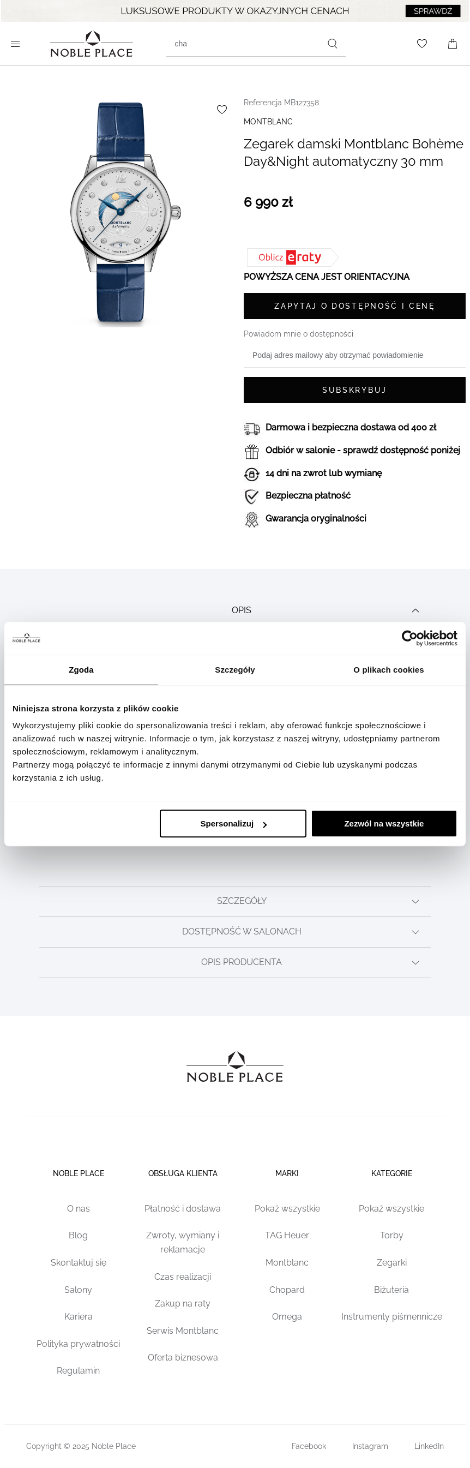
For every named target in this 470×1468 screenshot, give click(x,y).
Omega (287, 1316)
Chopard (287, 1290)
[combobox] (256, 44)
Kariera (78, 1316)
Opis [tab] (327, 610)
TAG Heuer (287, 1235)
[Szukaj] (333, 43)
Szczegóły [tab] (235, 669)
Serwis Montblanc (183, 1331)
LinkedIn (429, 1446)
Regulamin (78, 1370)
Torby (391, 1235)
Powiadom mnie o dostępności (298, 333)
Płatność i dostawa (182, 1208)
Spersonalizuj (234, 823)
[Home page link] (92, 44)
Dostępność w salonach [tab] (302, 932)
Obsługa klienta (183, 1173)
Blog (78, 1235)
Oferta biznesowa (183, 1357)
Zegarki (392, 1262)
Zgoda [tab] (81, 669)
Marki (287, 1173)
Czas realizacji (182, 1277)
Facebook (309, 1446)
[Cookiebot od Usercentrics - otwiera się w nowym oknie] (409, 638)
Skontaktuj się (78, 1262)
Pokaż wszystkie (287, 1208)
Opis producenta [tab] (311, 962)
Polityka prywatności (78, 1344)
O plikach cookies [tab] (388, 669)
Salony (78, 1290)
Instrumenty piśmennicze (391, 1316)
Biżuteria (391, 1290)
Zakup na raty (182, 1303)
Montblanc (287, 1262)
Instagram (370, 1446)
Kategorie (391, 1173)
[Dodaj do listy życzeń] (222, 110)
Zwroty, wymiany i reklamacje (182, 1242)
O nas (78, 1208)
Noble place (78, 1173)
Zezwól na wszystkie (384, 823)
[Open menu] (17, 44)
